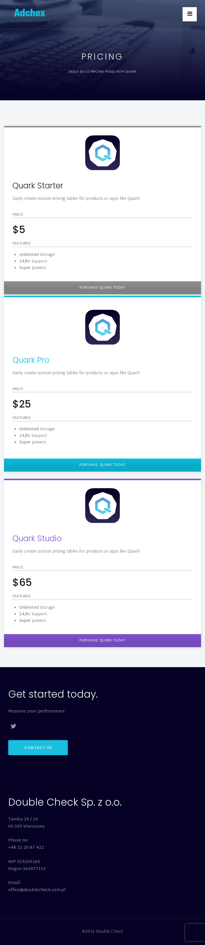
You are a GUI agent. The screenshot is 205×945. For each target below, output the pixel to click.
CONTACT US (38, 747)
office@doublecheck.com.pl (37, 890)
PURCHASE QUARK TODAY (102, 288)
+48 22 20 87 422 (26, 848)
